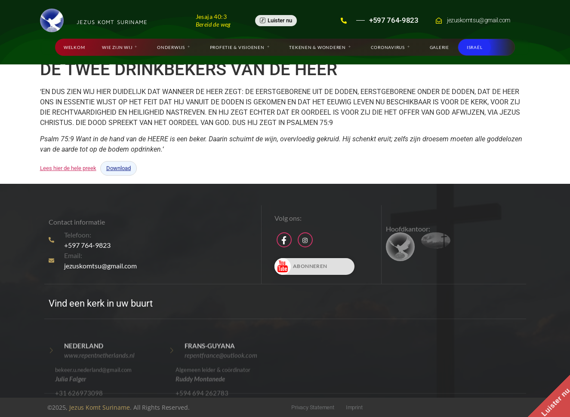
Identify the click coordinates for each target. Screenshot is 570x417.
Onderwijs (173, 47)
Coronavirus (390, 47)
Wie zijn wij (119, 47)
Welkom (74, 47)
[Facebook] (284, 239)
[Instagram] (305, 239)
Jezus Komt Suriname (99, 407)
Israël (475, 47)
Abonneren (300, 266)
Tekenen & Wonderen (320, 47)
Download (118, 168)
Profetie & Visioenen (240, 47)
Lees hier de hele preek (68, 168)
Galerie (439, 47)
